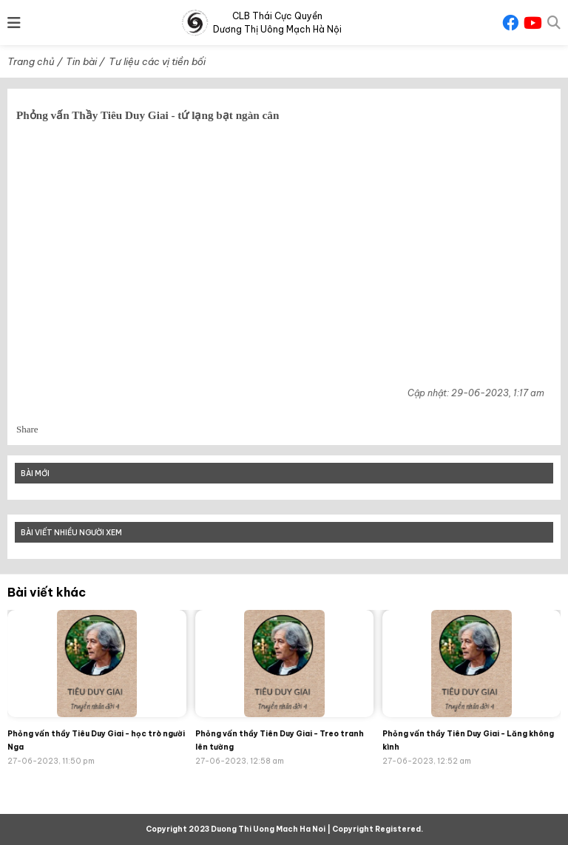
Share (27, 429)
